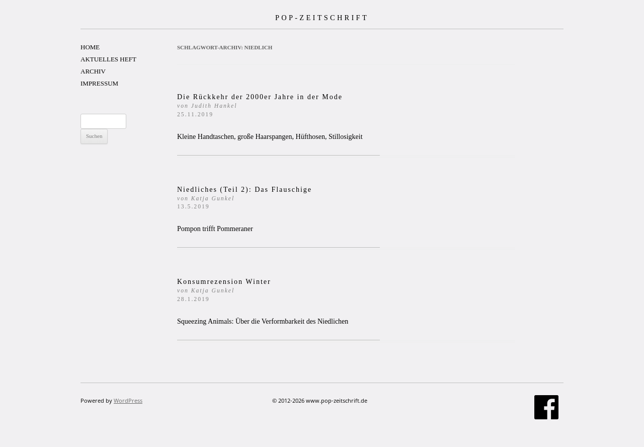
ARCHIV (93, 71)
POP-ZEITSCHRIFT (322, 18)
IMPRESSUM (99, 83)
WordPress (128, 400)
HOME (90, 47)
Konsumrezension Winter (224, 290)
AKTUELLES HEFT (108, 59)
